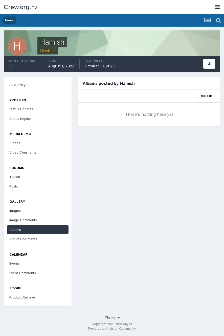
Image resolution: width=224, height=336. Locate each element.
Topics (14, 177)
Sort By (208, 96)
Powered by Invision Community (112, 328)
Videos (14, 143)
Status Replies (20, 119)
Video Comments (22, 152)
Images (15, 211)
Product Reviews (22, 297)
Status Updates (21, 109)
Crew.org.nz (21, 7)
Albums (15, 230)
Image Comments (23, 220)
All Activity (17, 85)
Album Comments (23, 239)
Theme (112, 317)
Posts (13, 186)
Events (14, 263)
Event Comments (22, 273)
